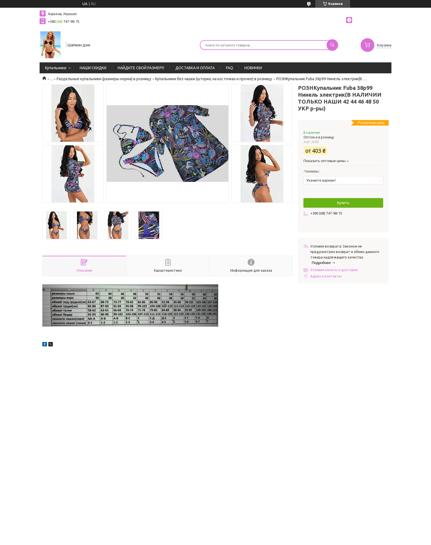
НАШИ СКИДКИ (93, 68)
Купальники (55, 68)
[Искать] (332, 45)
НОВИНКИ (253, 68)
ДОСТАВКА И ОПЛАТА (195, 68)
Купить (343, 203)
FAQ (229, 68)
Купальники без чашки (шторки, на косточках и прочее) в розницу (213, 79)
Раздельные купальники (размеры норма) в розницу (104, 79)
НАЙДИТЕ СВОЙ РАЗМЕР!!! (141, 68)
